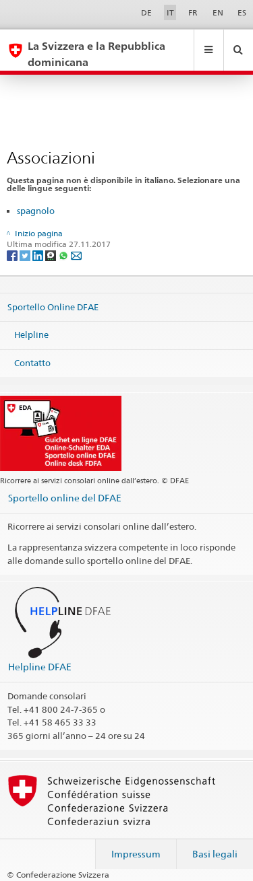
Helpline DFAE (40, 666)
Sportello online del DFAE (64, 497)
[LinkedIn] (38, 255)
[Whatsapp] (64, 255)
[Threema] (51, 255)
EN (218, 12)
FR (193, 12)
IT (170, 12)
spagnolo (36, 210)
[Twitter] (26, 255)
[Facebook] (13, 255)
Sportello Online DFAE (53, 306)
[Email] (76, 255)
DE (146, 12)
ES (241, 12)
